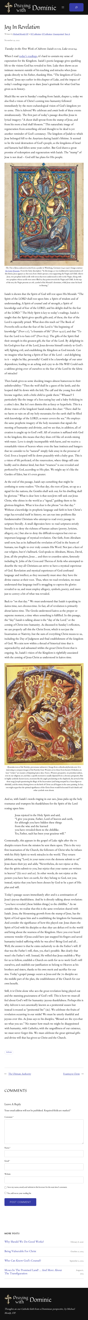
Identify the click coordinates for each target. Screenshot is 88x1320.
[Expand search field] (76, 7)
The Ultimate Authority (19, 1074)
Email (7, 1161)
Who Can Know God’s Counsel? (22, 1261)
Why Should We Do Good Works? (24, 1242)
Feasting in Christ (71, 1074)
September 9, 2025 (77, 1261)
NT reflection (36, 34)
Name (7, 1148)
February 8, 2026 (77, 1242)
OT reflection (47, 34)
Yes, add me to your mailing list (17, 1194)
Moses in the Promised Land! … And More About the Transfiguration (33, 1272)
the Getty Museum (12, 271)
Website (7, 1174)
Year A (67, 34)
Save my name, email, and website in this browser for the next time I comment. (37, 1187)
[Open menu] (63, 7)
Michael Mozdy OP (20, 34)
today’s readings (28, 56)
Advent (9, 1052)
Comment (9, 1117)
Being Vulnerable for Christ (20, 1251)
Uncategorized (58, 34)
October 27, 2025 (77, 1252)
